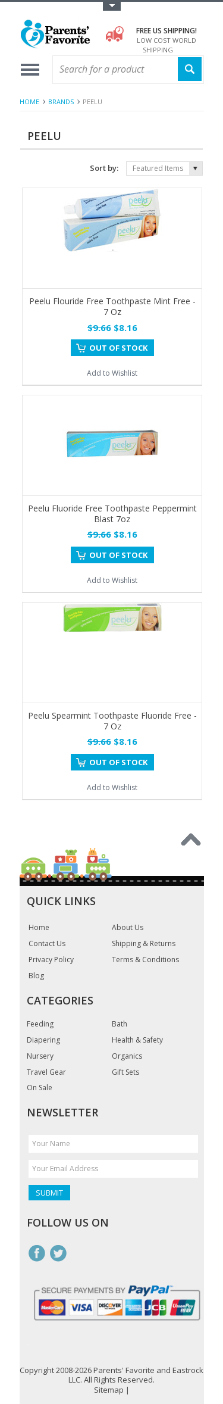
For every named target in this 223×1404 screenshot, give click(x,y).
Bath (119, 1024)
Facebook (37, 1253)
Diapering (43, 1040)
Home (29, 101)
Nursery (40, 1056)
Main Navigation (30, 70)
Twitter (58, 1253)
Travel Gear (46, 1072)
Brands (61, 101)
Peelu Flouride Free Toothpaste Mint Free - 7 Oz (112, 306)
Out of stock (118, 347)
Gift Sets (125, 1072)
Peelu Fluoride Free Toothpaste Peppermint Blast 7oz (112, 514)
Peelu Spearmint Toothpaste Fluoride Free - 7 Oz (112, 721)
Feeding (40, 1024)
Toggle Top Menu (112, 6)
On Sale (39, 1088)
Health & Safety (137, 1040)
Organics (127, 1056)
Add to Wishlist (112, 373)
